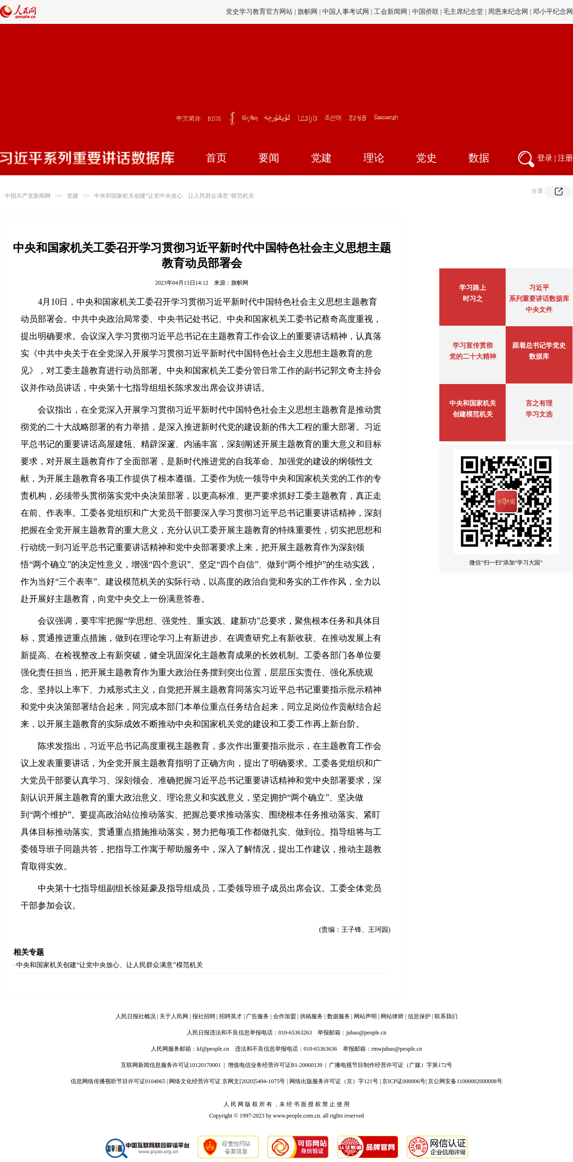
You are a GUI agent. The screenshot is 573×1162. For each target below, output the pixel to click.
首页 (216, 158)
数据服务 (338, 1016)
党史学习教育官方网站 (260, 11)
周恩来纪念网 (508, 11)
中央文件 (539, 309)
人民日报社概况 (136, 1016)
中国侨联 (425, 11)
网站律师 (392, 1016)
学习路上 (472, 287)
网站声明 (365, 1016)
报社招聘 (203, 1016)
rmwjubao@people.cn (396, 1048)
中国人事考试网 (345, 11)
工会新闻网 (390, 11)
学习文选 (539, 414)
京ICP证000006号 (403, 1081)
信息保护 (419, 1016)
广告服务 (257, 1016)
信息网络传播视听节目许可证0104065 (118, 1081)
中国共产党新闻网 (28, 195)
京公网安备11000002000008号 (465, 1081)
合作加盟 (284, 1016)
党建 (321, 158)
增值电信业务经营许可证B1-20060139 (275, 1065)
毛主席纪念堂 (463, 11)
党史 (426, 158)
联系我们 (446, 1016)
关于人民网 (173, 1016)
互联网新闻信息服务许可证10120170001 (171, 1065)
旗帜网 (307, 11)
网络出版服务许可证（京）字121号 (333, 1081)
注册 (565, 158)
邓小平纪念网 (553, 11)
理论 (373, 158)
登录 (544, 158)
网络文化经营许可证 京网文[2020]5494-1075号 (227, 1081)
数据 (478, 158)
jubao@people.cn (366, 1032)
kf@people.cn (213, 1048)
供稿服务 (311, 1016)
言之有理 (539, 403)
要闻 (268, 158)
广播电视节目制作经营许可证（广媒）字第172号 (390, 1065)
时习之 (473, 298)
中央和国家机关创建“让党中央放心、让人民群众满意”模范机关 (174, 195)
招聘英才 (230, 1016)
